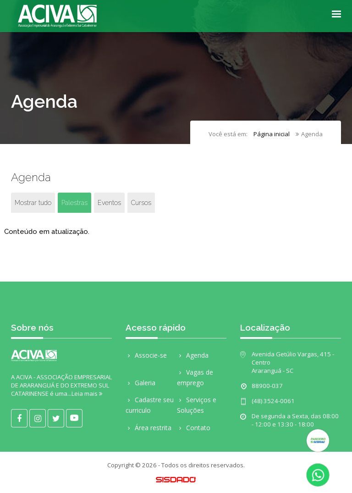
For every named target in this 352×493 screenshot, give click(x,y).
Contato (193, 427)
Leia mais (87, 393)
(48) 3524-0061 (273, 401)
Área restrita (148, 427)
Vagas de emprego (195, 377)
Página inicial (271, 134)
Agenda (193, 355)
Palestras (74, 202)
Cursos (141, 202)
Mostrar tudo (33, 202)
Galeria (140, 382)
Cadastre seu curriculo (150, 405)
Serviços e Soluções (196, 405)
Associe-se (146, 355)
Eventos (109, 202)
